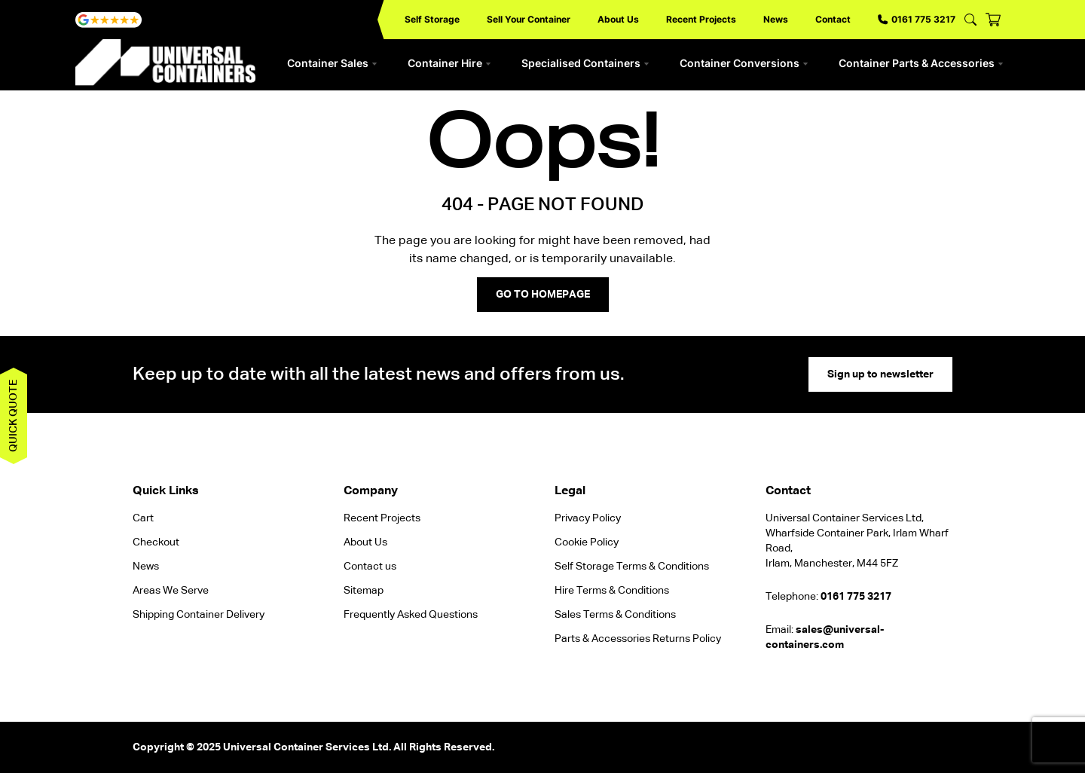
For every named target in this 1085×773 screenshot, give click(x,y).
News (775, 19)
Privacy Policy (588, 518)
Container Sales (332, 63)
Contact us (370, 566)
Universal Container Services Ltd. (307, 747)
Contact (833, 19)
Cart (143, 518)
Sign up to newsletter (880, 374)
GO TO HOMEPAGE (543, 294)
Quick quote (13, 416)
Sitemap (364, 590)
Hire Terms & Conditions (612, 590)
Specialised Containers (585, 63)
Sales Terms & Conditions (615, 615)
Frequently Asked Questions (411, 615)
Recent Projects (701, 19)
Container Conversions (744, 63)
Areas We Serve (171, 590)
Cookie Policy (587, 542)
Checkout (156, 542)
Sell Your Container (528, 19)
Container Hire (449, 63)
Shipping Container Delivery (198, 615)
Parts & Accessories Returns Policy (638, 639)
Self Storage (432, 19)
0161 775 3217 (916, 19)
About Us (618, 19)
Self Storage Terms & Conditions (632, 566)
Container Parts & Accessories (921, 63)
